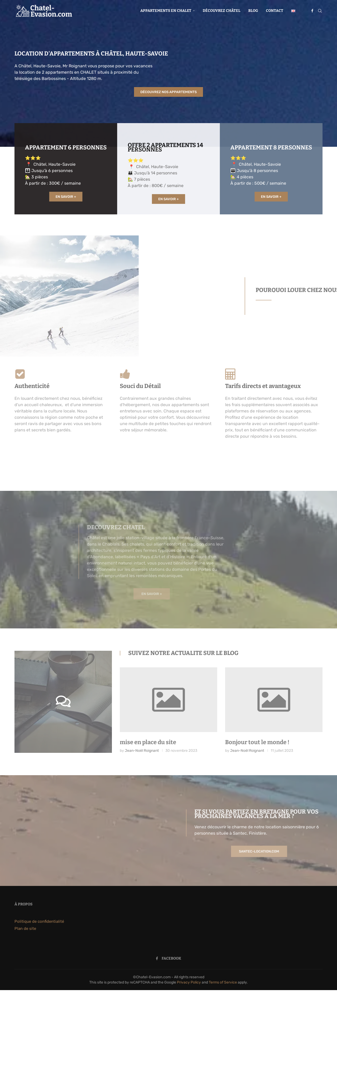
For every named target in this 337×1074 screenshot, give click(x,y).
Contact (274, 10)
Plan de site (25, 928)
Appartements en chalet (165, 10)
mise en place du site (148, 742)
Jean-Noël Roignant (142, 750)
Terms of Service (223, 982)
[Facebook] (312, 10)
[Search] (320, 10)
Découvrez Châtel (221, 10)
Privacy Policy (189, 982)
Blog (253, 10)
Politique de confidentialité (39, 921)
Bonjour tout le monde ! (257, 742)
